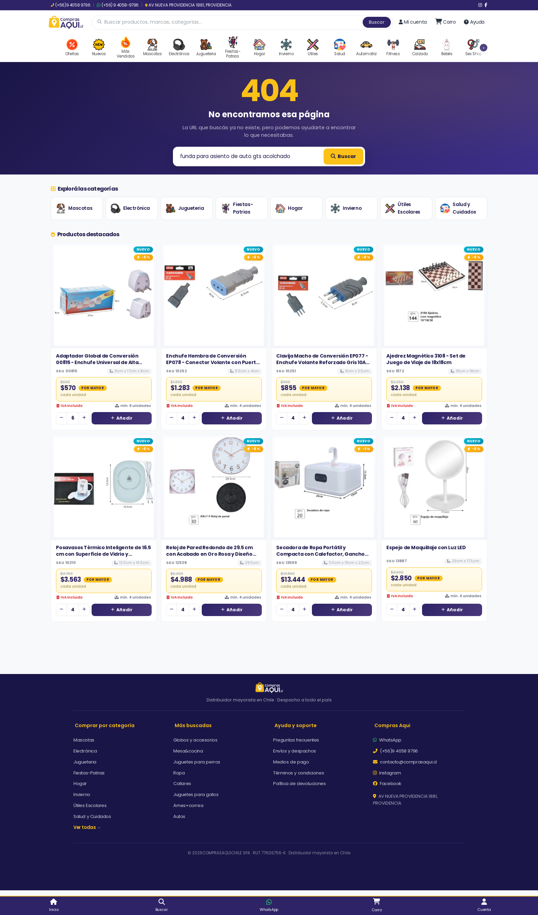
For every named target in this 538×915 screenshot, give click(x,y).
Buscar (377, 22)
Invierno (345, 208)
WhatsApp (387, 740)
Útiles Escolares (402, 208)
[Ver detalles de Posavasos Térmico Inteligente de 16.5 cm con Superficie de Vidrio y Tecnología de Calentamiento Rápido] (103, 487)
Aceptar (336, 886)
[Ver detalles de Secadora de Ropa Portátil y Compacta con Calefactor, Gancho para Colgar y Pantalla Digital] (324, 487)
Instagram (387, 773)
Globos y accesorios (195, 740)
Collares (182, 783)
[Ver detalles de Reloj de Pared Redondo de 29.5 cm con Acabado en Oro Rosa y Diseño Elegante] (214, 487)
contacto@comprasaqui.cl (405, 762)
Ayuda (474, 22)
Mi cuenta (413, 22)
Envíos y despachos (294, 751)
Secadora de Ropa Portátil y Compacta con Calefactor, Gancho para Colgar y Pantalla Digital (320, 554)
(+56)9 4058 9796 (70, 5)
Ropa (179, 773)
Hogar (289, 208)
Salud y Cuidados (458, 208)
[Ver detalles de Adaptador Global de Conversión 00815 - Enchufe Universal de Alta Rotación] (103, 295)
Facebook (387, 783)
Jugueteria (185, 208)
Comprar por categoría (104, 725)
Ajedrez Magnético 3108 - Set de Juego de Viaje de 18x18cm (426, 358)
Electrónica (130, 208)
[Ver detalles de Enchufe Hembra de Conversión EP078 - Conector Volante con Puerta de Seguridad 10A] (214, 295)
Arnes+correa (188, 805)
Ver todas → (87, 827)
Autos (179, 816)
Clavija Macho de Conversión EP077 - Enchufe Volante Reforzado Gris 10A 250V (322, 362)
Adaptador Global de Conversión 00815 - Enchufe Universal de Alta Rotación (97, 362)
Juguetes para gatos (195, 794)
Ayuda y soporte (295, 725)
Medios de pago (291, 762)
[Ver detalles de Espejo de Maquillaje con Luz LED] (434, 487)
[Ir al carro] (445, 21)
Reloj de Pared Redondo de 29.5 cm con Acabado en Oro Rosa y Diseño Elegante (209, 554)
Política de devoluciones (299, 783)
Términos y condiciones (298, 773)
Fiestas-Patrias (237, 208)
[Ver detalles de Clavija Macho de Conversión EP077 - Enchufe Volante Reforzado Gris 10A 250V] (324, 295)
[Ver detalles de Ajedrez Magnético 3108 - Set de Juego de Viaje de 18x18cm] (434, 295)
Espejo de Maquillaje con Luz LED (426, 547)
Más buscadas (193, 725)
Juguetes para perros (196, 762)
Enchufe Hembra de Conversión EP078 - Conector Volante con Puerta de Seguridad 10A (212, 362)
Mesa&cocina (188, 751)
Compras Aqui (392, 725)
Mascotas (74, 208)
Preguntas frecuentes (296, 740)
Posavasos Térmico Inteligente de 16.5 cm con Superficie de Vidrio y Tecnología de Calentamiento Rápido (103, 554)
